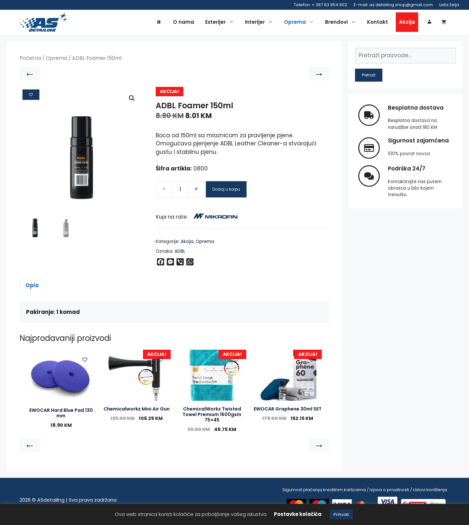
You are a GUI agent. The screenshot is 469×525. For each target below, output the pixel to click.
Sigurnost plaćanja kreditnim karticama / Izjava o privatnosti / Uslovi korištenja (364, 492)
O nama (183, 23)
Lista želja (449, 5)
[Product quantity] (180, 191)
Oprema (300, 23)
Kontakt (377, 23)
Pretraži (369, 77)
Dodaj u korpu (226, 191)
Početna (30, 60)
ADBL (180, 253)
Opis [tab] (32, 287)
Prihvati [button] (341, 514)
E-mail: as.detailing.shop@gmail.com (393, 5)
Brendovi (342, 23)
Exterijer (221, 23)
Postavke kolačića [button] (297, 514)
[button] (132, 100)
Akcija (407, 23)
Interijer (260, 23)
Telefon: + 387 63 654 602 (320, 5)
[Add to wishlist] (30, 97)
